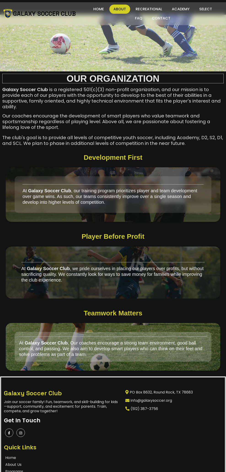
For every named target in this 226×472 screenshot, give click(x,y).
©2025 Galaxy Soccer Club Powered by (102, 461)
